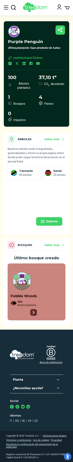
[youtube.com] (38, 63)
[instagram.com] (10, 63)
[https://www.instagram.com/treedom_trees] (17, 407)
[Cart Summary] (67, 7)
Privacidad (56, 440)
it (11, 420)
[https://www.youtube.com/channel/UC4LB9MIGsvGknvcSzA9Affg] (23, 407)
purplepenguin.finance (25, 58)
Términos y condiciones (18, 440)
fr (29, 420)
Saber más (54, 139)
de (23, 420)
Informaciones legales (55, 435)
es (36, 420)
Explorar (49, 221)
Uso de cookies (41, 440)
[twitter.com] (17, 63)
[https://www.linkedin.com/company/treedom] (28, 407)
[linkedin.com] (24, 63)
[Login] (59, 7)
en (17, 420)
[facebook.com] (31, 63)
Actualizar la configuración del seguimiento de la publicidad (32, 445)
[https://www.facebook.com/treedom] (12, 407)
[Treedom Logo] (36, 11)
